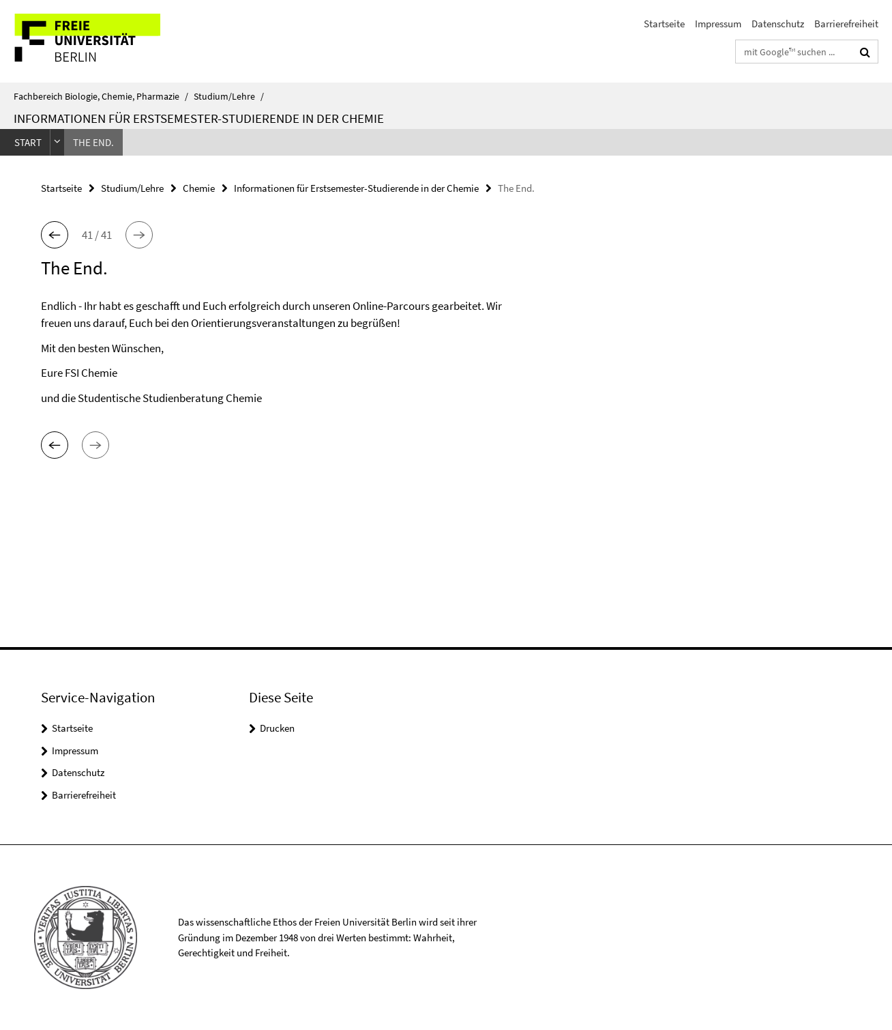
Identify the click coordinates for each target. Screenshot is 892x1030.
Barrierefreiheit (846, 23)
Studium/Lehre (229, 96)
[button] (54, 234)
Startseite (664, 23)
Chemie (199, 188)
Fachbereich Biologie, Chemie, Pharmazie (101, 96)
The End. (93, 142)
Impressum (718, 23)
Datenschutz (778, 23)
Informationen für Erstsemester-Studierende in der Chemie (199, 118)
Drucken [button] (277, 727)
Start (28, 142)
